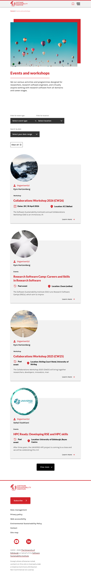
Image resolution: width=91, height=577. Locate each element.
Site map (14, 532)
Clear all (17, 145)
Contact (13, 528)
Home (12, 11)
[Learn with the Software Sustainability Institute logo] (19, 4)
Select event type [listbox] (25, 121)
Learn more (69, 219)
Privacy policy (16, 514)
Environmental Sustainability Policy (26, 523)
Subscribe (18, 500)
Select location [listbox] (57, 121)
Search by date (15, 129)
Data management (18, 510)
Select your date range (25, 134)
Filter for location (49, 116)
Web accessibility (18, 519)
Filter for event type (17, 116)
